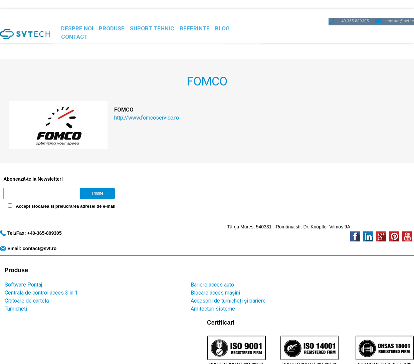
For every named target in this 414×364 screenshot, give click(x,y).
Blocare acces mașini (115, 246)
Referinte (216, 21)
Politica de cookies (201, 288)
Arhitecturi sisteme (112, 262)
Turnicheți (11, 262)
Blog (254, 21)
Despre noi (74, 21)
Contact (289, 21)
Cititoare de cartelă (22, 254)
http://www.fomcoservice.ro (138, 92)
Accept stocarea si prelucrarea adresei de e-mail (62, 191)
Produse (118, 21)
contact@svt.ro (399, 8)
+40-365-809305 (352, 8)
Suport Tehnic (166, 21)
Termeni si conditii (244, 288)
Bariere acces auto (112, 238)
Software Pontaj (18, 238)
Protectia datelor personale (149, 288)
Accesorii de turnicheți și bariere (127, 254)
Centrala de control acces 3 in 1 (36, 246)
